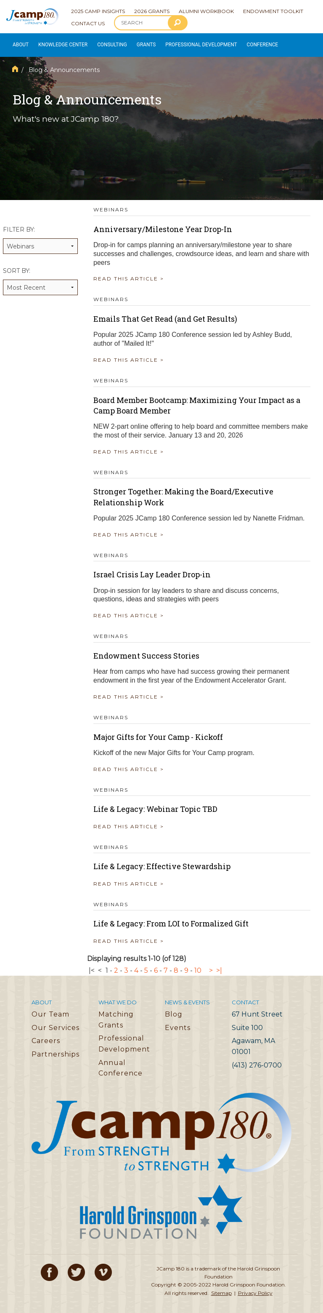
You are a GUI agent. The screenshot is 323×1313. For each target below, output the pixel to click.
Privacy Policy (255, 1288)
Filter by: (40, 235)
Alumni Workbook (206, 11)
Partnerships (55, 1050)
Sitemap (221, 1288)
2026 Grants (151, 11)
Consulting (105, 42)
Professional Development (189, 42)
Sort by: (40, 276)
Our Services (55, 1023)
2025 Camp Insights (98, 11)
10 (197, 965)
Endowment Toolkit (273, 11)
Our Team (50, 1010)
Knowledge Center (59, 42)
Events (178, 1023)
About (19, 42)
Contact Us (88, 23)
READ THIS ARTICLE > (128, 274)
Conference (245, 42)
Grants (138, 42)
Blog (174, 1010)
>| (219, 965)
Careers (46, 1036)
